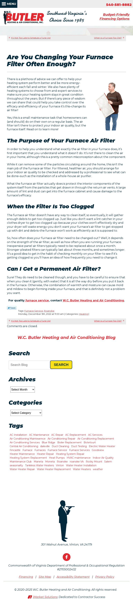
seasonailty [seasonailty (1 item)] (16, 465)
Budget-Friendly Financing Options (115, 16)
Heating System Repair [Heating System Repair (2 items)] (70, 454)
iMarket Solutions (45, 597)
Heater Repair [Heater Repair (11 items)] (45, 454)
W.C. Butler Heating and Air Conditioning (93, 300)
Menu (11, 4)
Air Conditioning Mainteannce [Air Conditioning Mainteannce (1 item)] (28, 438)
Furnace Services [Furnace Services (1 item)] (79, 450)
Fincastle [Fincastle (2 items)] (15, 450)
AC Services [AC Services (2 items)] (95, 434)
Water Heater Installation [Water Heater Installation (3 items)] (81, 465)
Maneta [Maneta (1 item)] (38, 461)
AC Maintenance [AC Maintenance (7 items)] (39, 434)
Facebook (66, 557)
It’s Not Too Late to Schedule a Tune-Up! (31, 37)
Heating (83, 314)
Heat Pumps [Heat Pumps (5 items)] (57, 457)
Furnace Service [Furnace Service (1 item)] (57, 450)
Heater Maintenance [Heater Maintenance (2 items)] (22, 454)
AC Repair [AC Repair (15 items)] (57, 434)
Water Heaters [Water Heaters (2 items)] (82, 469)
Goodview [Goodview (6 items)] (98, 450)
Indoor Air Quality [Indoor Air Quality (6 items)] (103, 457)
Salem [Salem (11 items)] (108, 461)
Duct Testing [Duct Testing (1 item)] (79, 446)
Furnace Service (33, 310)
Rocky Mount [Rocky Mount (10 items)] (94, 461)
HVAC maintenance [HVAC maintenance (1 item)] (79, 457)
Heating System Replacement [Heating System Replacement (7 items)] (28, 457)
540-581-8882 (119, 5)
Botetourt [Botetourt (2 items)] (90, 442)
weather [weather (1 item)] (98, 469)
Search (61, 365)
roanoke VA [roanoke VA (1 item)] (77, 461)
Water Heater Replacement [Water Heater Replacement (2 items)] (54, 469)
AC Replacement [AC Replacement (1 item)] (75, 434)
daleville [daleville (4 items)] (45, 446)
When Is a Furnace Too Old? (108, 37)
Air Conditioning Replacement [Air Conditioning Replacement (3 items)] (95, 438)
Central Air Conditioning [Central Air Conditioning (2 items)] (24, 446)
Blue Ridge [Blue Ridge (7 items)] (48, 442)
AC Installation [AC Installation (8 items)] (18, 434)
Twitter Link (11, 308)
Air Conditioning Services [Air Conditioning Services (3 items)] (25, 442)
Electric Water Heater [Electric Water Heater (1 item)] (102, 446)
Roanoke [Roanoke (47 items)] (62, 461)
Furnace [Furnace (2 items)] (27, 450)
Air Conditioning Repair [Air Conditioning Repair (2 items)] (61, 438)
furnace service (37, 300)
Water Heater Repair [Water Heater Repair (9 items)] (22, 469)
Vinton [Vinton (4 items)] (60, 465)
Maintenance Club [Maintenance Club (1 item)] (21, 461)
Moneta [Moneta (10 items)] (50, 461)
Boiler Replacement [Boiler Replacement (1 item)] (69, 442)
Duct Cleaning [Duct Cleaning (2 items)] (60, 446)
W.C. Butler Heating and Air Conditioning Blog (66, 337)
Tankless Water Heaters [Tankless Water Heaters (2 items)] (39, 465)
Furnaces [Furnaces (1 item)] (40, 450)
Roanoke (49, 310)
